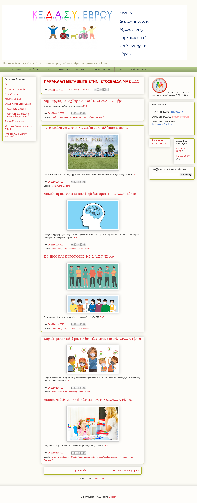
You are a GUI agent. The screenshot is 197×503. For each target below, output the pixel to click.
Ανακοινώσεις (64, 69)
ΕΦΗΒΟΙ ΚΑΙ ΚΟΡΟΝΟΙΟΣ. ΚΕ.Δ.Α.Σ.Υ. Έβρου (79, 256)
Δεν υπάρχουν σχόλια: (79, 89)
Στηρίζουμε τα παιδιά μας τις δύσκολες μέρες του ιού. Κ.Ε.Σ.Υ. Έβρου (92, 339)
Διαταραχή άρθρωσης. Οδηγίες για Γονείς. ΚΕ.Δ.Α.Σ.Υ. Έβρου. (88, 399)
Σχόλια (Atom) (98, 478)
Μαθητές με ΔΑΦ (13, 99)
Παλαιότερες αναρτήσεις (126, 470)
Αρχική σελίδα (14, 69)
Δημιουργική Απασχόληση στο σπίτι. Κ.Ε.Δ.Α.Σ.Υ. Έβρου (84, 101)
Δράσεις (121, 69)
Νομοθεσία (81, 69)
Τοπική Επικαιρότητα (15, 121)
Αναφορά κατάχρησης (159, 141)
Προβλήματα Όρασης (60, 186)
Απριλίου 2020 (183, 156)
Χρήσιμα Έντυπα (138, 69)
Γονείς (54, 117)
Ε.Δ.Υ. (49, 69)
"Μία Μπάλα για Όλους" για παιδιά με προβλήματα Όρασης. (86, 127)
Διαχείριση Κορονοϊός (67, 248)
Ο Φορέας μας (33, 69)
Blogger (112, 497)
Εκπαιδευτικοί (84, 248)
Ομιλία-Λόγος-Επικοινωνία (83, 457)
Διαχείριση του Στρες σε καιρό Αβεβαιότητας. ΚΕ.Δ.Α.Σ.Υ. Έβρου (90, 194)
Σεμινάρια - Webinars (101, 69)
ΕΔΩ (135, 81)
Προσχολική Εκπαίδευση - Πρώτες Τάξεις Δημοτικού (81, 117)
